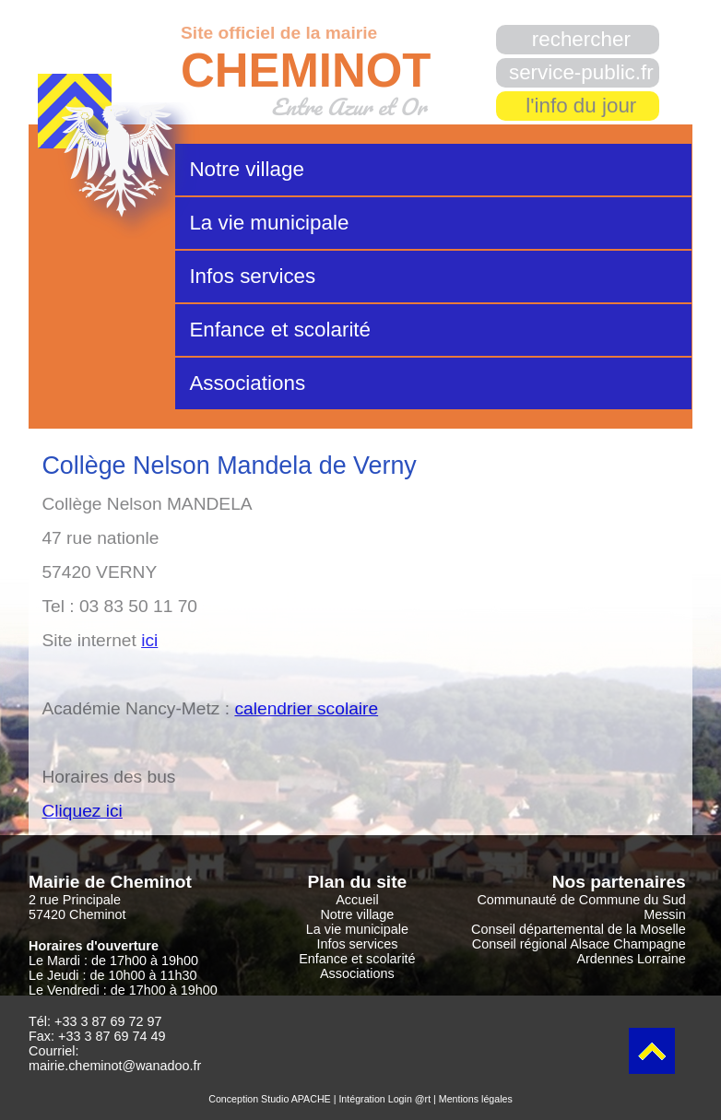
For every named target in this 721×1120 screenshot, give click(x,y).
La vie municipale (269, 222)
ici (149, 640)
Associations (247, 383)
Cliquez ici (81, 810)
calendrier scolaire (306, 708)
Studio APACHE (296, 1098)
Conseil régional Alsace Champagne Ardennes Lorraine (579, 951)
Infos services (252, 276)
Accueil (357, 899)
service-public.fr (581, 72)
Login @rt (409, 1098)
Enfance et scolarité (280, 329)
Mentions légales (476, 1098)
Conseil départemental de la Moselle (578, 929)
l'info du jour (581, 105)
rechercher (581, 39)
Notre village (246, 169)
